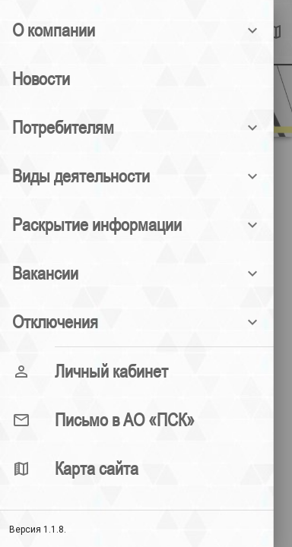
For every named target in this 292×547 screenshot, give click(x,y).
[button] (137, 30)
